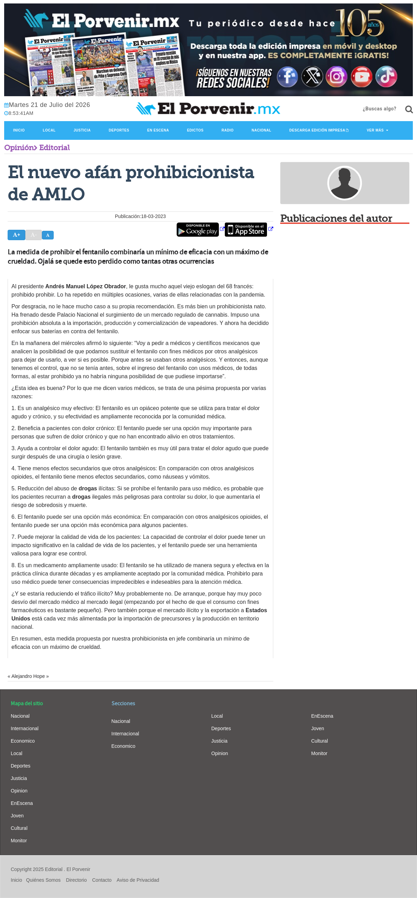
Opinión (19, 148)
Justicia (82, 130)
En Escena (158, 130)
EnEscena (22, 803)
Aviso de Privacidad (138, 880)
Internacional (24, 728)
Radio (228, 130)
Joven (17, 815)
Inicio (19, 130)
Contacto (102, 880)
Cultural (19, 828)
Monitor (19, 840)
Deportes (119, 130)
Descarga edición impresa (317, 130)
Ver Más (375, 130)
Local (49, 130)
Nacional (261, 130)
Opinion (19, 790)
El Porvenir (78, 869)
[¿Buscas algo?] (409, 109)
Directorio (76, 880)
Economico (23, 741)
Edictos (195, 130)
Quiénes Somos (43, 880)
